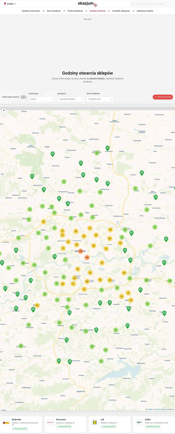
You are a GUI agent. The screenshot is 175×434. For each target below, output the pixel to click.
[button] (102, 263)
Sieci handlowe (93, 93)
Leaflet (149, 409)
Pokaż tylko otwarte (10, 97)
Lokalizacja (33, 93)
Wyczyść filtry (162, 97)
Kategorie (62, 93)
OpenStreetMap (160, 409)
